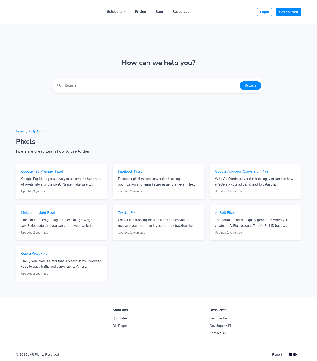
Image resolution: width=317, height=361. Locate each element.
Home (20, 131)
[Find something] (151, 86)
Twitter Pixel (128, 212)
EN (293, 354)
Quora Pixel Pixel (34, 253)
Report (277, 354)
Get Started (288, 11)
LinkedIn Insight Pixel (38, 212)
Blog (159, 11)
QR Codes (120, 318)
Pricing (140, 11)
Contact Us (218, 333)
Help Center (38, 131)
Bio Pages (120, 326)
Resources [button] (181, 11)
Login (264, 11)
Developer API (220, 326)
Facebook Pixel (130, 171)
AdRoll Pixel (225, 212)
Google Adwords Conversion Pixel (242, 171)
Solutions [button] (115, 11)
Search (250, 85)
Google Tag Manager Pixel (42, 171)
